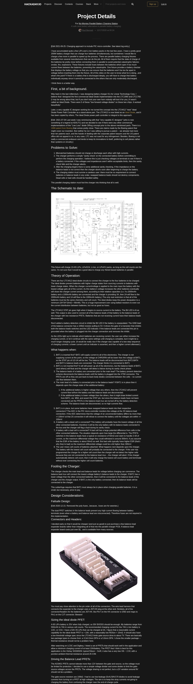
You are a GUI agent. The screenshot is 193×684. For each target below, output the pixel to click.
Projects (47, 4)
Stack (88, 4)
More (98, 4)
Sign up (152, 4)
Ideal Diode (130, 112)
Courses (79, 4)
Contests (69, 4)
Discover (58, 4)
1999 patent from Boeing (62, 128)
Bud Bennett (86, 30)
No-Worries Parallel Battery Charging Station (98, 23)
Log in (164, 4)
